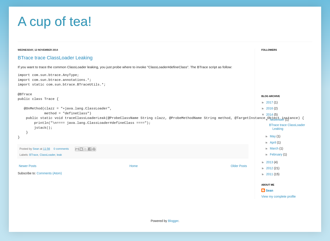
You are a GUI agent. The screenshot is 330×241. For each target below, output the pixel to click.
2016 (270, 108)
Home (133, 166)
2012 (270, 168)
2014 (270, 114)
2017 (270, 102)
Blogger (173, 221)
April (273, 142)
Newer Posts (27, 166)
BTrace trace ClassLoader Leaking (55, 57)
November (277, 119)
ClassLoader (47, 154)
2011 (270, 174)
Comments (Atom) (49, 173)
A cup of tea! (55, 21)
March (274, 148)
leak (59, 154)
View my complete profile (278, 196)
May (273, 136)
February (276, 154)
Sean (36, 148)
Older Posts (239, 166)
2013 (270, 162)
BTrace (33, 154)
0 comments (61, 148)
